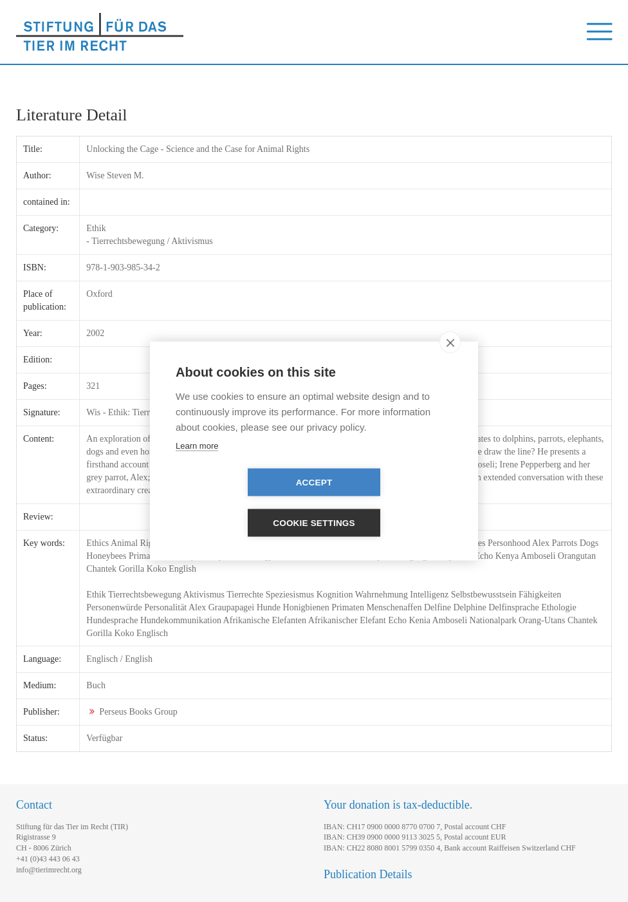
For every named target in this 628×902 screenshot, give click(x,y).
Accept (240, 503)
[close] (450, 362)
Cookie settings (388, 503)
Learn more (197, 466)
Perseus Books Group (138, 712)
